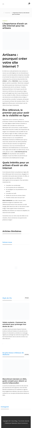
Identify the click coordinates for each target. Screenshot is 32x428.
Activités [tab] (27, 354)
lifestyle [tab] (27, 297)
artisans (4, 81)
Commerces (7, 12)
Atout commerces (7, 200)
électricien (15, 81)
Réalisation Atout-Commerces (20, 423)
